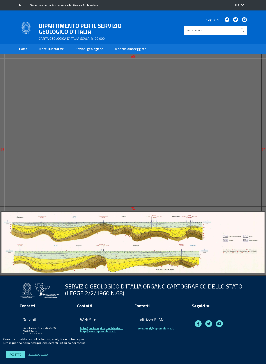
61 (263, 149)
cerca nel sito (195, 30)
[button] (239, 5)
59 (2, 149)
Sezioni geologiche (89, 48)
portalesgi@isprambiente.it (155, 328)
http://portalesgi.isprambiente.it (101, 328)
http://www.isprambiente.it (98, 331)
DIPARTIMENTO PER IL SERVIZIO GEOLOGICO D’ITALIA (80, 31)
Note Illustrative (51, 48)
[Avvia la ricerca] (242, 30)
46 (133, 56)
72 (133, 208)
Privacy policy (38, 354)
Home (23, 48)
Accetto (16, 354)
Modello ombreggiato (130, 48)
